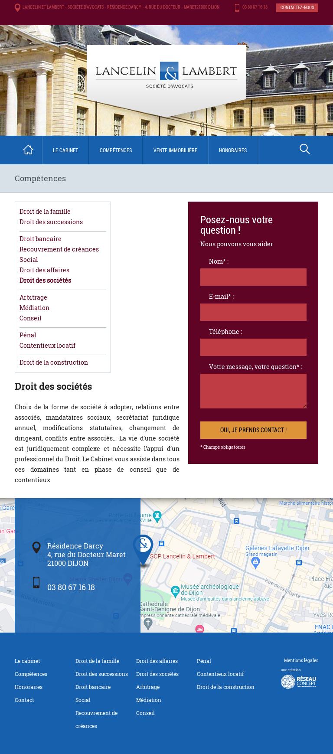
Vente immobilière (175, 150)
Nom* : (219, 261)
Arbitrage (33, 297)
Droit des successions (51, 222)
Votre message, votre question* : (255, 366)
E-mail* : (221, 296)
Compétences (116, 150)
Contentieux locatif (47, 345)
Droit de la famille (45, 211)
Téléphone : (225, 331)
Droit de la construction (54, 362)
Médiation (34, 308)
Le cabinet (65, 150)
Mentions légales (301, 660)
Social (29, 259)
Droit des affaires (44, 270)
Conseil (30, 318)
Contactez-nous (297, 7)
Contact (24, 699)
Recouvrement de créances (59, 249)
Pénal (28, 335)
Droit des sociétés (45, 280)
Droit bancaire (41, 239)
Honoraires (233, 150)
